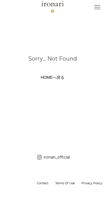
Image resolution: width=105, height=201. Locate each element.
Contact (42, 183)
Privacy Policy (91, 183)
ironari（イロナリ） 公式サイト (53, 7)
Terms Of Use (65, 183)
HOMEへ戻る (52, 77)
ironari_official (57, 157)
